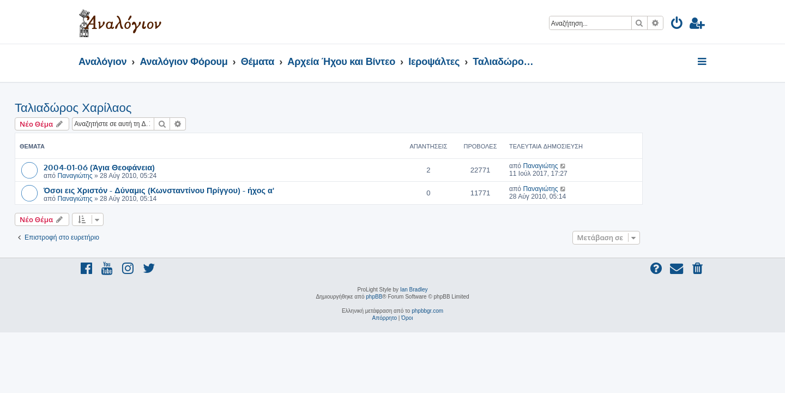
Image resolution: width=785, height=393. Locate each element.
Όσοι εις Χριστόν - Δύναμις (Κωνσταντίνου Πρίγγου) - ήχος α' (222, 190)
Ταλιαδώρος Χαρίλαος (136, 108)
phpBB (374, 297)
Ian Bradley (414, 290)
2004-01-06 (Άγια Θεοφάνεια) (163, 167)
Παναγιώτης (138, 176)
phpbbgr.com (427, 311)
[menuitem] (677, 24)
